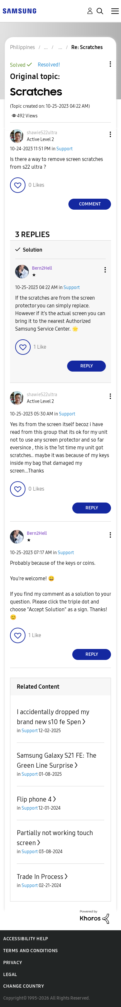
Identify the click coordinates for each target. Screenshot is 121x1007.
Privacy (12, 962)
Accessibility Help (25, 939)
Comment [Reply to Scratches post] (90, 204)
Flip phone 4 (34, 799)
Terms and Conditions (30, 950)
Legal (10, 974)
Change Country (23, 986)
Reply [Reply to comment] (86, 366)
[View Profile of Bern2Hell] (42, 268)
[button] (99, 134)
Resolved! (49, 65)
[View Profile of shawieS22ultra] (42, 132)
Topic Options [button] (99, 64)
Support (64, 149)
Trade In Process (40, 877)
